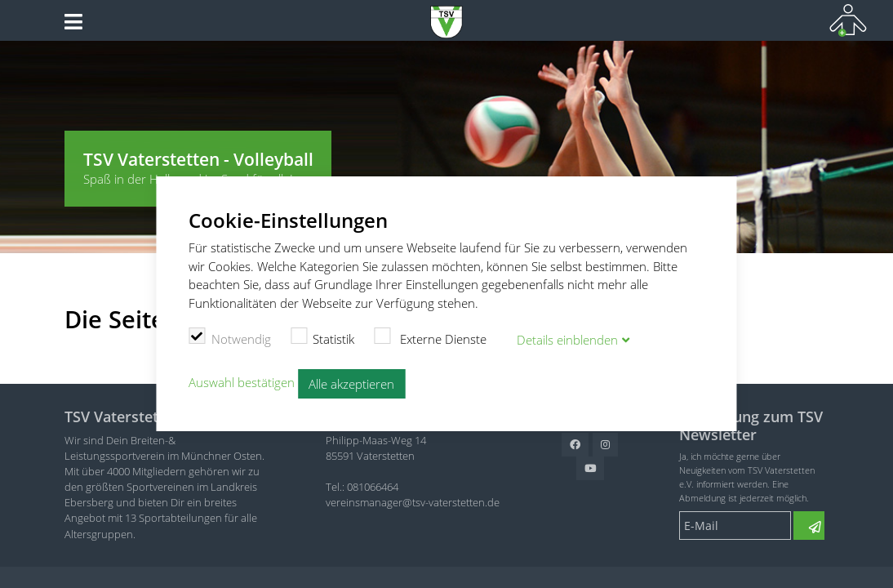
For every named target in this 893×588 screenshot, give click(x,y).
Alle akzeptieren (351, 384)
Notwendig (230, 337)
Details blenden (567, 340)
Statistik (323, 337)
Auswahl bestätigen (242, 382)
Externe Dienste (430, 337)
